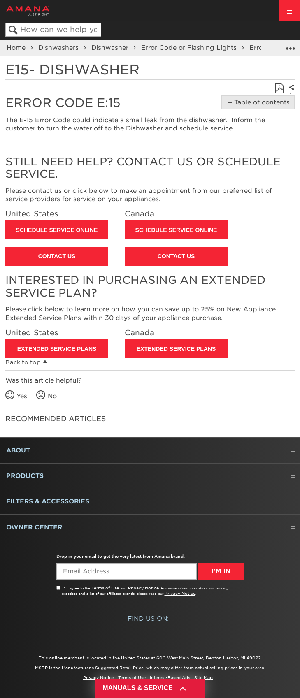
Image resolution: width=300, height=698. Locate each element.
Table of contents (260, 102)
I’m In (221, 571)
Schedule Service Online (57, 230)
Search (13, 30)
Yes (21, 396)
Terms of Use (105, 587)
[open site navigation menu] (289, 10)
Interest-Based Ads (170, 677)
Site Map (203, 677)
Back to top (23, 362)
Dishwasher (110, 47)
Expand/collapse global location (290, 45)
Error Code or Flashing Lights (190, 47)
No (52, 396)
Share (290, 93)
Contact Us (57, 256)
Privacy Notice (143, 587)
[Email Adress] (126, 571)
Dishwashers (59, 47)
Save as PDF (279, 88)
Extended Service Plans (57, 349)
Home (17, 47)
